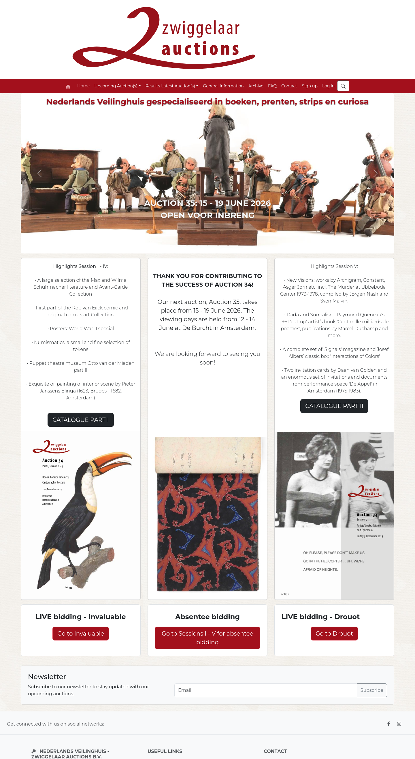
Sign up (310, 86)
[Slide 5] (212, 245)
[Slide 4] (223, 245)
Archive (255, 86)
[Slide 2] (192, 245)
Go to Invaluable (80, 633)
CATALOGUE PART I (80, 419)
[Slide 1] (181, 245)
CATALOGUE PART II (334, 406)
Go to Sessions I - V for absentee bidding (207, 638)
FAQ (272, 86)
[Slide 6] (233, 245)
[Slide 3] (202, 245)
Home (83, 86)
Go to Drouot (334, 633)
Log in (328, 86)
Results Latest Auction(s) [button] (170, 86)
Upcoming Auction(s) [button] (115, 86)
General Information (223, 86)
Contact (289, 86)
